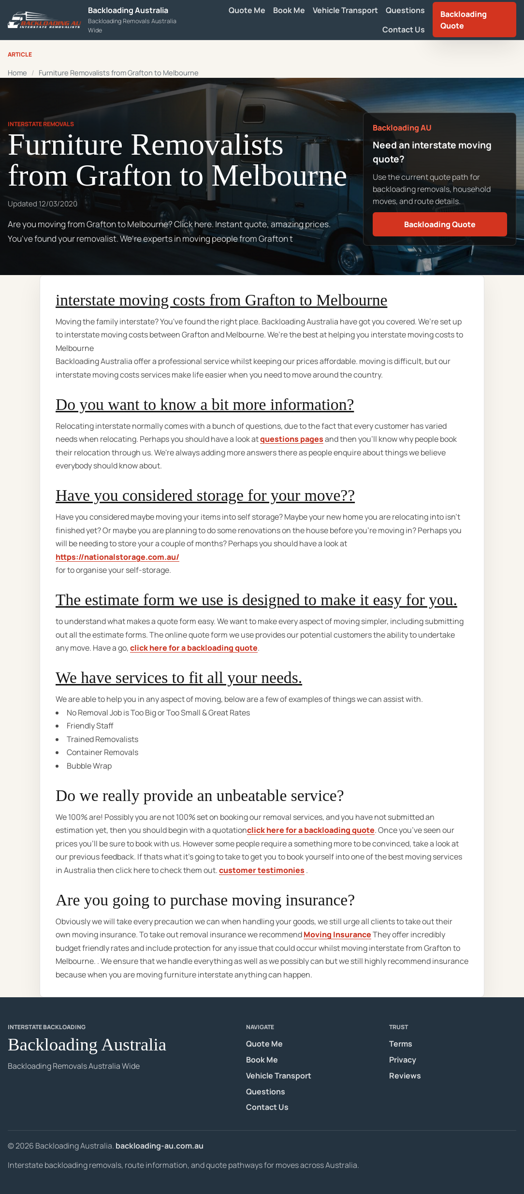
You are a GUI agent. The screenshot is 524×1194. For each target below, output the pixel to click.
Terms (400, 1043)
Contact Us (403, 29)
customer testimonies (262, 870)
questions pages (291, 439)
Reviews (405, 1075)
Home (17, 72)
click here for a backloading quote (194, 647)
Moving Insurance (337, 934)
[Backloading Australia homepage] (95, 19)
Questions (405, 10)
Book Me (289, 10)
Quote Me (247, 10)
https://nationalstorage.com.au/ (117, 557)
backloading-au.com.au (160, 1145)
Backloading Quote (463, 20)
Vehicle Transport (345, 10)
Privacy (402, 1059)
